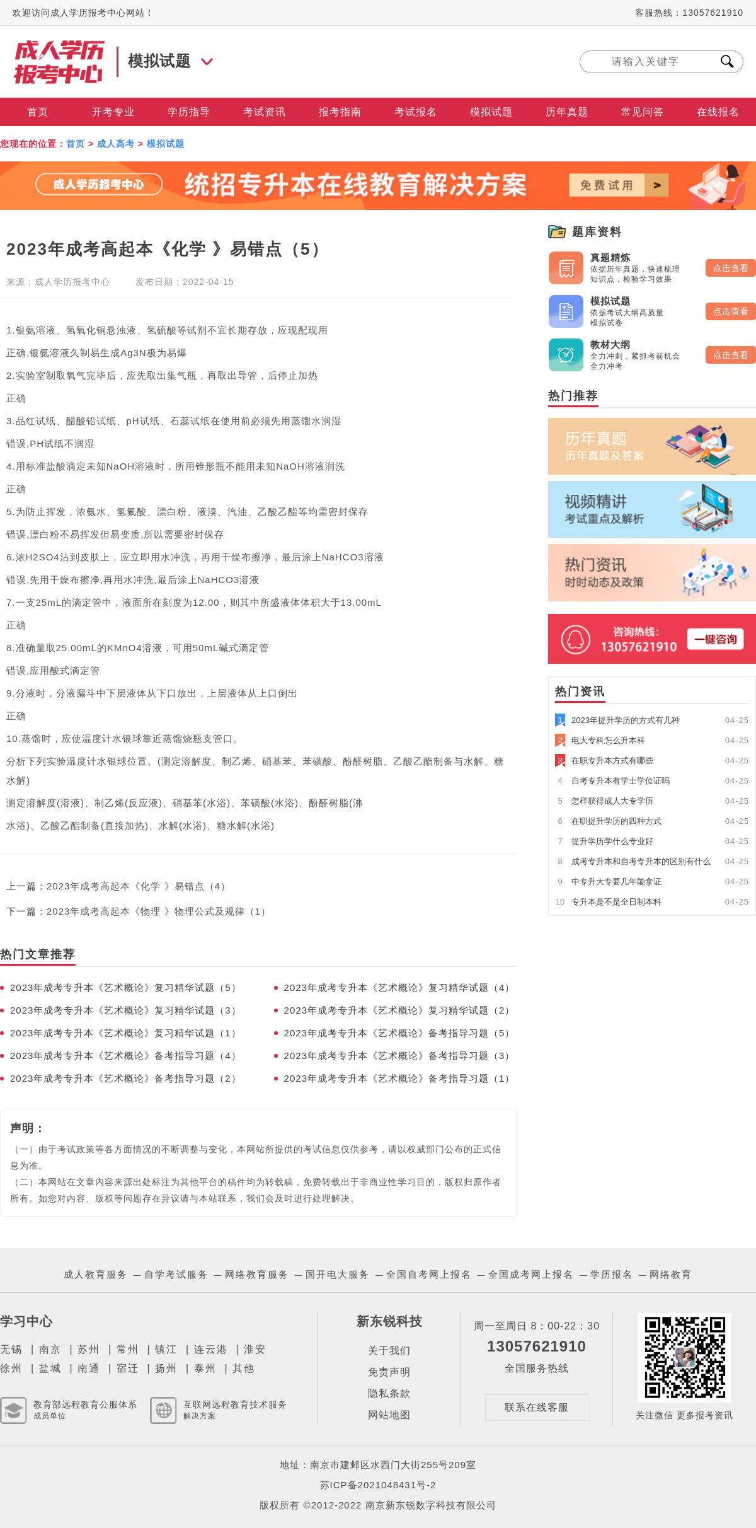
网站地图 (389, 1414)
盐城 (50, 1368)
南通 (88, 1368)
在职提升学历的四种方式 (608, 821)
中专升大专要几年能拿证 (608, 881)
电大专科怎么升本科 (600, 740)
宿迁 (128, 1368)
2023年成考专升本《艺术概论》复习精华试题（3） (125, 1010)
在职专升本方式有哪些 (604, 760)
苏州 (88, 1349)
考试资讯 (264, 112)
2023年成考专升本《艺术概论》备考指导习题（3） (399, 1055)
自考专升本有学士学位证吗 (612, 780)
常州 (128, 1349)
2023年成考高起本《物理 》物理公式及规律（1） (159, 911)
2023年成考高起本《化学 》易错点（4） (139, 886)
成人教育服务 (96, 1274)
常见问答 (642, 112)
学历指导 (189, 112)
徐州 (11, 1368)
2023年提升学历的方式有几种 (617, 720)
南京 (50, 1349)
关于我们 (389, 1350)
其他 (243, 1368)
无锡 (11, 1349)
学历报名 (611, 1274)
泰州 (205, 1368)
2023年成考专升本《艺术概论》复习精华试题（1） (125, 1032)
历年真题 (567, 112)
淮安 (255, 1349)
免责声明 (389, 1372)
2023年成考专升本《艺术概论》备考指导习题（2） (125, 1078)
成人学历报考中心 (72, 282)
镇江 (166, 1349)
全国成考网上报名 (531, 1274)
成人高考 (116, 144)
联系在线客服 (537, 1407)
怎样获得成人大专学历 (604, 800)
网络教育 (671, 1274)
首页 (38, 112)
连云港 (211, 1349)
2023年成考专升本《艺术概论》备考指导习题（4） (125, 1055)
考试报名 (415, 112)
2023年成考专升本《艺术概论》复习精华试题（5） (125, 987)
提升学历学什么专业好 (604, 841)
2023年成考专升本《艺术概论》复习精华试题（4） (399, 987)
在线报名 (718, 112)
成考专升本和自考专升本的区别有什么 (633, 861)
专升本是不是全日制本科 (608, 901)
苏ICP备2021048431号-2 (378, 1484)
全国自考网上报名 (429, 1274)
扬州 (166, 1368)
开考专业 (113, 112)
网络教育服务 (257, 1274)
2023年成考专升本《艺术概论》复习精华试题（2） (399, 1010)
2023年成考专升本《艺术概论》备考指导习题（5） (399, 1032)
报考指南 (340, 112)
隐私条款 (389, 1393)
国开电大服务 (338, 1274)
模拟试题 (491, 112)
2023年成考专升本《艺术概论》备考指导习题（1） (399, 1078)
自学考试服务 (176, 1274)
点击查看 (730, 268)
